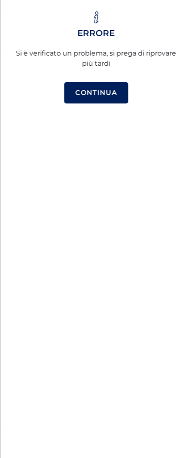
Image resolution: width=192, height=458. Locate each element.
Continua (96, 93)
